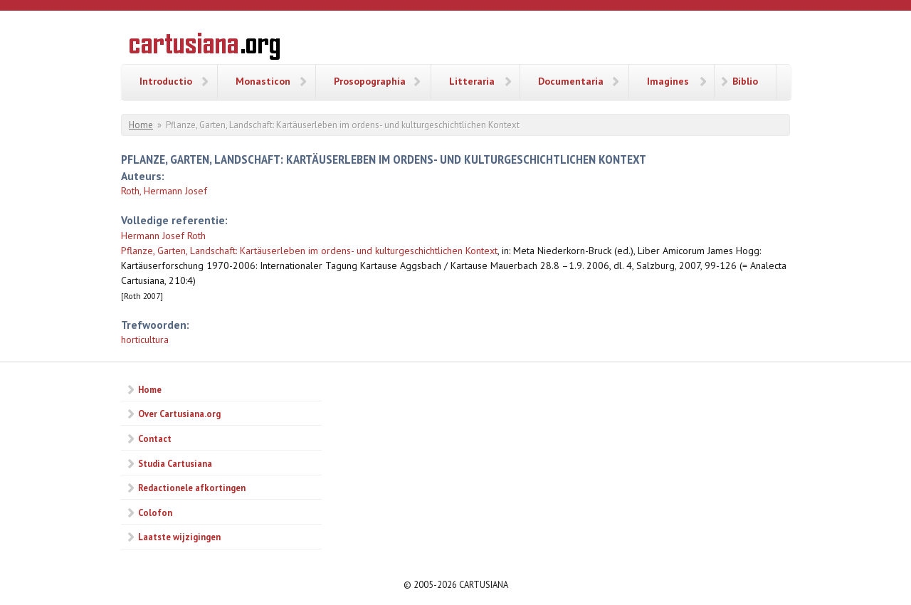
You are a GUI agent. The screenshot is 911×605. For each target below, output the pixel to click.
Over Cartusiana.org (179, 413)
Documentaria (571, 81)
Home (141, 125)
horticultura (145, 339)
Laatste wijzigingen (179, 536)
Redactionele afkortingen (192, 487)
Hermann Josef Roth (163, 235)
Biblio (745, 81)
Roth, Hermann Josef (164, 190)
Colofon (155, 512)
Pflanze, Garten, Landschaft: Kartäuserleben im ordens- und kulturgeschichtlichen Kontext (309, 250)
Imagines (668, 81)
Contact (155, 438)
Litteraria (472, 81)
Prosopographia (370, 81)
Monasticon (263, 81)
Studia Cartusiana (175, 463)
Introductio (165, 81)
